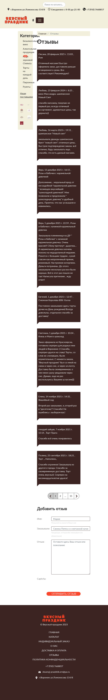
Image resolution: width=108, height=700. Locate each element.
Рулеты (27, 86)
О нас (54, 645)
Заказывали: (43, 528)
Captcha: (41, 578)
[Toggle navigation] (33, 20)
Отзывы (54, 655)
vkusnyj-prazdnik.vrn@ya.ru (56, 671)
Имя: (39, 518)
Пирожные (28, 82)
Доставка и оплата (54, 650)
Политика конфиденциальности (54, 659)
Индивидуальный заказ (54, 641)
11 (71, 496)
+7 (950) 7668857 (95, 9)
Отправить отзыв (64, 593)
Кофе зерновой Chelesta (28, 60)
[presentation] (72, 582)
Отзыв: (40, 541)
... (65, 496)
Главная (54, 632)
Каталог (54, 636)
